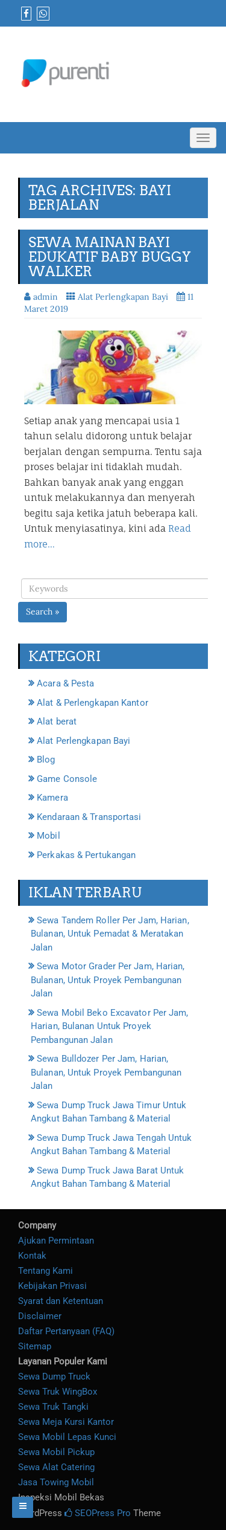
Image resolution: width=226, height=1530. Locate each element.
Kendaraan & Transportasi (89, 817)
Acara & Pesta (65, 683)
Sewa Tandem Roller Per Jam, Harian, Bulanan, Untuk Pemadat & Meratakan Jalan (110, 934)
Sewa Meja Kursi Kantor (66, 1421)
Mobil (48, 835)
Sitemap (34, 1346)
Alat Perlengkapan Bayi (123, 296)
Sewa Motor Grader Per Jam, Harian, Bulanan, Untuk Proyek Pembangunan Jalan (108, 980)
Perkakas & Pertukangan (86, 855)
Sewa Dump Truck (54, 1376)
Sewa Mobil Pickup (56, 1452)
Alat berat (57, 721)
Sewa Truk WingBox (57, 1391)
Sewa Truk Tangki (53, 1406)
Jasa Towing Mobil (56, 1482)
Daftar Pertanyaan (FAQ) (66, 1331)
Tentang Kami (45, 1270)
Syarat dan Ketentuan (60, 1301)
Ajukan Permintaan (56, 1240)
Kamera (52, 797)
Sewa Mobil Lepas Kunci (67, 1437)
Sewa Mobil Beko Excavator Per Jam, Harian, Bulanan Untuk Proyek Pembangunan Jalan (110, 1026)
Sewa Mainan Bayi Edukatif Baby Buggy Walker (109, 256)
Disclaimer (39, 1316)
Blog (46, 759)
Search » (42, 611)
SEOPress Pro (97, 1513)
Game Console (67, 778)
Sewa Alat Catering (56, 1467)
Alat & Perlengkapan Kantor (92, 702)
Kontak (32, 1255)
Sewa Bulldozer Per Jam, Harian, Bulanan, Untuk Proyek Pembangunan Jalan (106, 1072)
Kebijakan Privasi (52, 1285)
